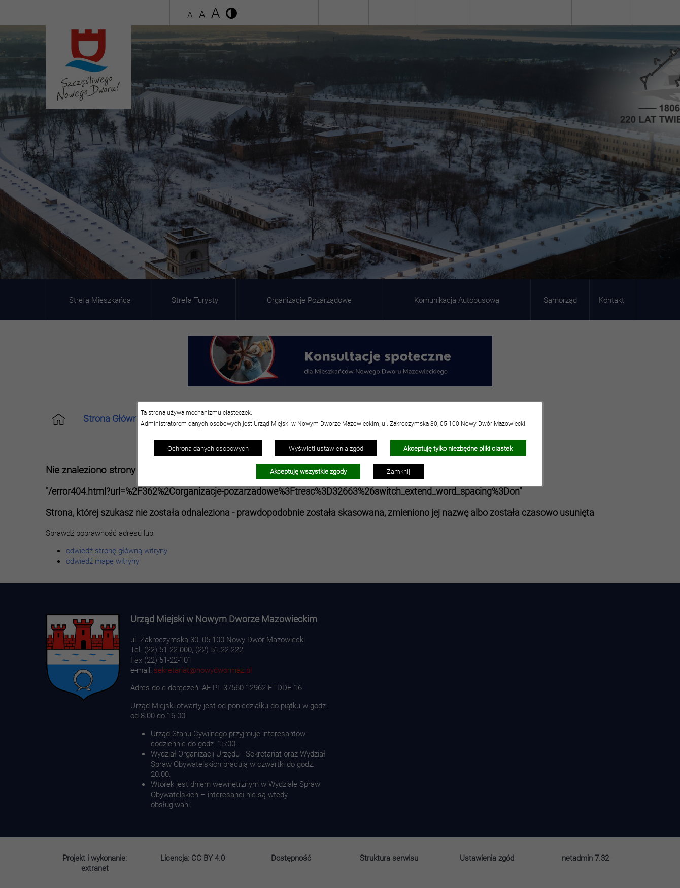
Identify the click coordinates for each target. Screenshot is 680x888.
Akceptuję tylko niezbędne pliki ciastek (458, 448)
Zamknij (398, 471)
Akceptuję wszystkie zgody (308, 471)
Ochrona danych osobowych (208, 448)
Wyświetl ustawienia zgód (326, 448)
